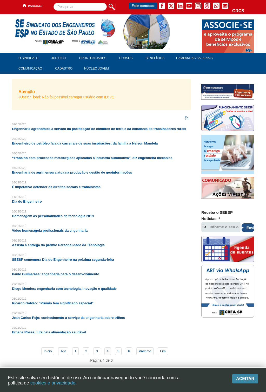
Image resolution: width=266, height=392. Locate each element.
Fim (163, 351)
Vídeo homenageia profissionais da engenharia (50, 230)
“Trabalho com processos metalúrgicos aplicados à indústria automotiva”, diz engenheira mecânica (92, 158)
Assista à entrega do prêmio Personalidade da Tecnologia (58, 245)
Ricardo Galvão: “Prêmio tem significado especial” (53, 303)
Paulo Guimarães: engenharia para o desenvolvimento (55, 274)
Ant (63, 351)
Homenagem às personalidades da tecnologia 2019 (53, 216)
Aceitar (245, 378)
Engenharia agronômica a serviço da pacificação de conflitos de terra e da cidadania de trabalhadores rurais (99, 129)
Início (48, 351)
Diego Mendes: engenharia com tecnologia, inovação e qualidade (64, 289)
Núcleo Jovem (96, 68)
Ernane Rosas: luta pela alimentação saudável (49, 332)
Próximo (145, 351)
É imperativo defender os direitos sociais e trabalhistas (56, 187)
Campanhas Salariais (194, 58)
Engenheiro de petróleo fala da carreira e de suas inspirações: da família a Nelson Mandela (85, 143)
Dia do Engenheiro (27, 201)
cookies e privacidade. (53, 383)
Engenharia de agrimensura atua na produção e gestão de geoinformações (72, 172)
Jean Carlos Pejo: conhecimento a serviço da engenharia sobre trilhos (68, 318)
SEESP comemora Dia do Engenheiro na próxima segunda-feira (63, 260)
